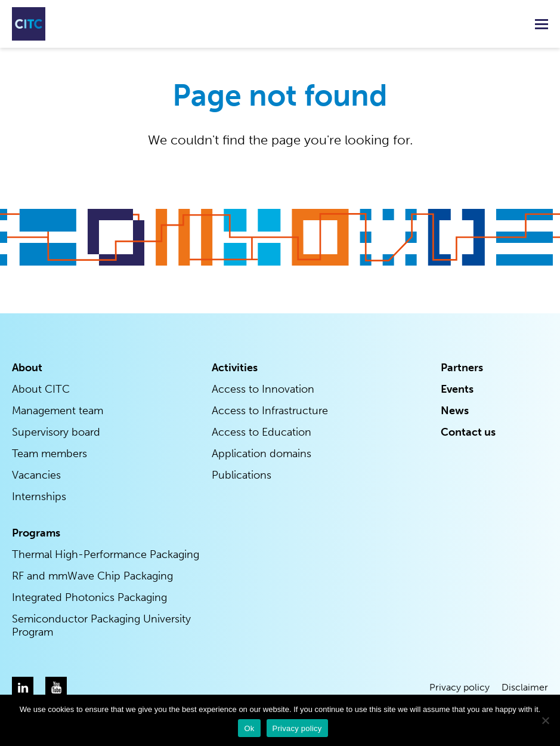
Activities (235, 367)
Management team (57, 410)
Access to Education (261, 432)
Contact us (468, 432)
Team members (49, 453)
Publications (241, 475)
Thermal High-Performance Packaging (105, 554)
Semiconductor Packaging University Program (101, 625)
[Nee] (545, 720)
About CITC (41, 389)
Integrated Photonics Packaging (89, 597)
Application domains (261, 453)
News (455, 410)
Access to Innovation (263, 389)
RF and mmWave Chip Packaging (92, 575)
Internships (39, 496)
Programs (36, 533)
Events (457, 389)
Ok (249, 728)
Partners (462, 367)
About (27, 367)
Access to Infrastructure (270, 410)
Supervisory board (56, 432)
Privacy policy (459, 687)
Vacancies (36, 475)
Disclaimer (525, 687)
